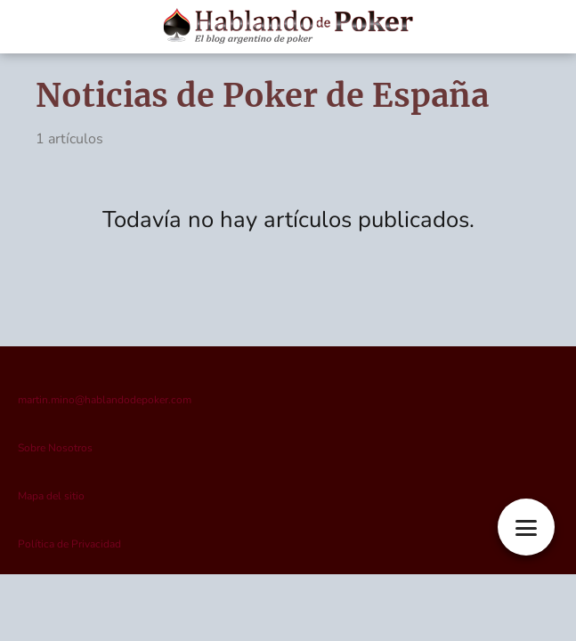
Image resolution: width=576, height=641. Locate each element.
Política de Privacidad (69, 544)
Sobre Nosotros (55, 448)
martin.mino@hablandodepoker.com (104, 400)
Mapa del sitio (51, 496)
